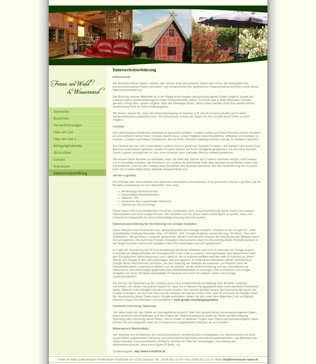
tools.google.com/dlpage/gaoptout (196, 299)
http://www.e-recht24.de (149, 351)
